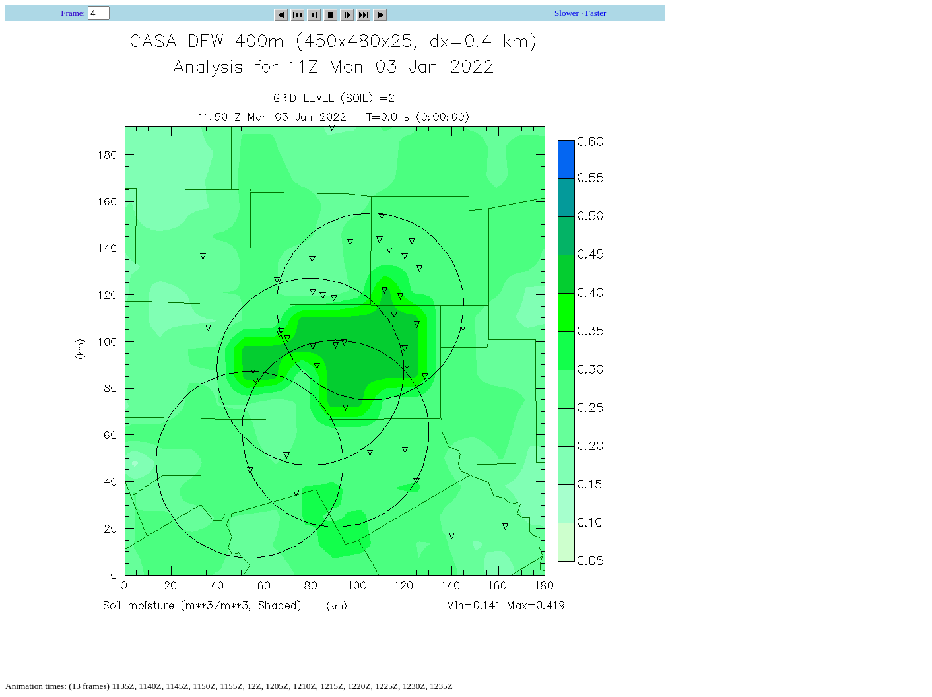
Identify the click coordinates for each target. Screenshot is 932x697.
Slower (566, 13)
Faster (596, 13)
